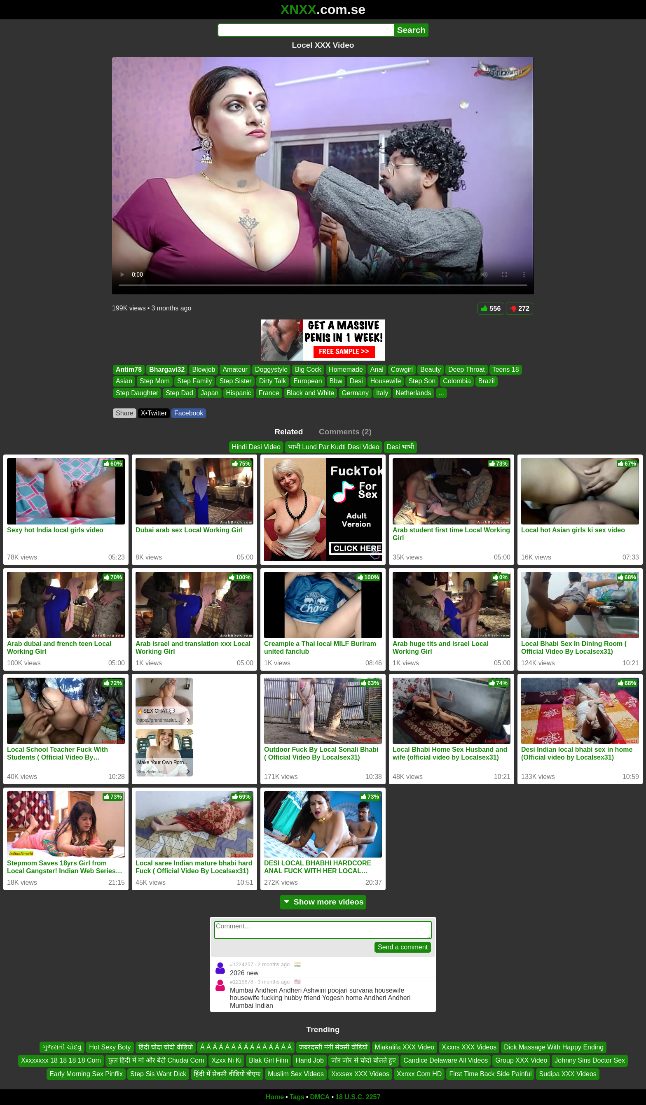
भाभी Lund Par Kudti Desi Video (333, 446)
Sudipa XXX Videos (567, 1073)
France (269, 392)
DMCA (320, 1096)
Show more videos (323, 902)
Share (124, 413)
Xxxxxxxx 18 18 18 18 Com (61, 1060)
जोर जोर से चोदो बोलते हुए (363, 1060)
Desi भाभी (400, 446)
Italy (382, 392)
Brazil (486, 381)
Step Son (421, 381)
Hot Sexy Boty (110, 1047)
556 (491, 308)
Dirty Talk (272, 381)
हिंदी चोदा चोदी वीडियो (165, 1047)
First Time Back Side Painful (490, 1073)
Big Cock (308, 369)
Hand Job (309, 1060)
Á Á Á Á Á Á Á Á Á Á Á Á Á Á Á (246, 1047)
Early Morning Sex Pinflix (86, 1073)
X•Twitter (154, 413)
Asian (124, 381)
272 (519, 308)
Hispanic (238, 392)
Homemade (346, 369)
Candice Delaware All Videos (445, 1060)
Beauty (430, 369)
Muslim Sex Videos (296, 1073)
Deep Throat (466, 369)
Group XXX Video (521, 1060)
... (441, 392)
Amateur (234, 369)
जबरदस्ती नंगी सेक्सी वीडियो (333, 1047)
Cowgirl (402, 369)
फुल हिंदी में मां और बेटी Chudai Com (156, 1060)
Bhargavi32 (167, 369)
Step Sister (235, 381)
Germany (355, 392)
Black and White (311, 392)
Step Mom (155, 381)
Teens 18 (505, 369)
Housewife (385, 381)
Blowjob (203, 369)
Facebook (188, 413)
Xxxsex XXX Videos (360, 1073)
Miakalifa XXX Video (405, 1047)
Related (288, 431)
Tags (297, 1096)
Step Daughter (137, 392)
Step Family (194, 381)
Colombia (457, 381)
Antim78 (129, 369)
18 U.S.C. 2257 (357, 1096)
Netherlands (413, 392)
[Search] (306, 30)
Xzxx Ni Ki (226, 1060)
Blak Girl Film (268, 1060)
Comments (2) (345, 431)
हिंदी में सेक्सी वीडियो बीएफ (227, 1073)
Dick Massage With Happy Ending (554, 1047)
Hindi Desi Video (256, 446)
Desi (356, 381)
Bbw (336, 381)
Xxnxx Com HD (419, 1073)
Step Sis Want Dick (158, 1073)
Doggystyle (271, 369)
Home (275, 1096)
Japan (210, 392)
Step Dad (179, 392)
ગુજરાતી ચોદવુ (62, 1047)
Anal (377, 369)
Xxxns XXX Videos (469, 1047)
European (307, 381)
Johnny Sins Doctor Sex (590, 1060)
